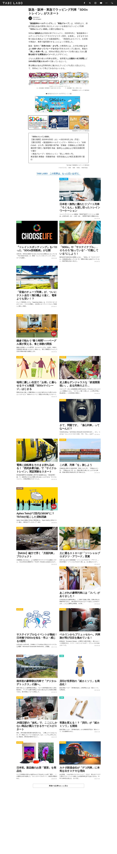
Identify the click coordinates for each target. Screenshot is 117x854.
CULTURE (19, 489)
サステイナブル (63, 168)
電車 (74, 168)
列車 (70, 168)
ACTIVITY (19, 316)
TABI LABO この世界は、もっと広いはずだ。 (58, 174)
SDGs (78, 168)
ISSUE (19, 222)
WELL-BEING (63, 179)
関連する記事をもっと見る (58, 786)
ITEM (61, 656)
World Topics (85, 168)
